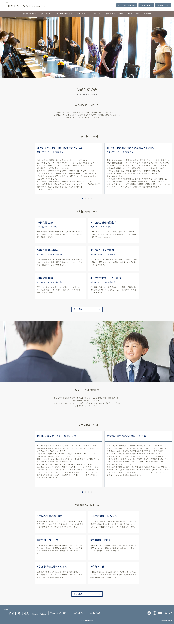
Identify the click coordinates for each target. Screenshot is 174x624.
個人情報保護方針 (166, 621)
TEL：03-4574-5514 (127, 5)
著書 (121, 13)
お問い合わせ (163, 5)
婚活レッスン (82, 13)
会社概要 (147, 13)
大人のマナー (47, 13)
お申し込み (146, 5)
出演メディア (110, 13)
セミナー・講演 (133, 13)
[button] (82, 198)
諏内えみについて (30, 13)
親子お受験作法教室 (64, 13)
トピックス (95, 13)
